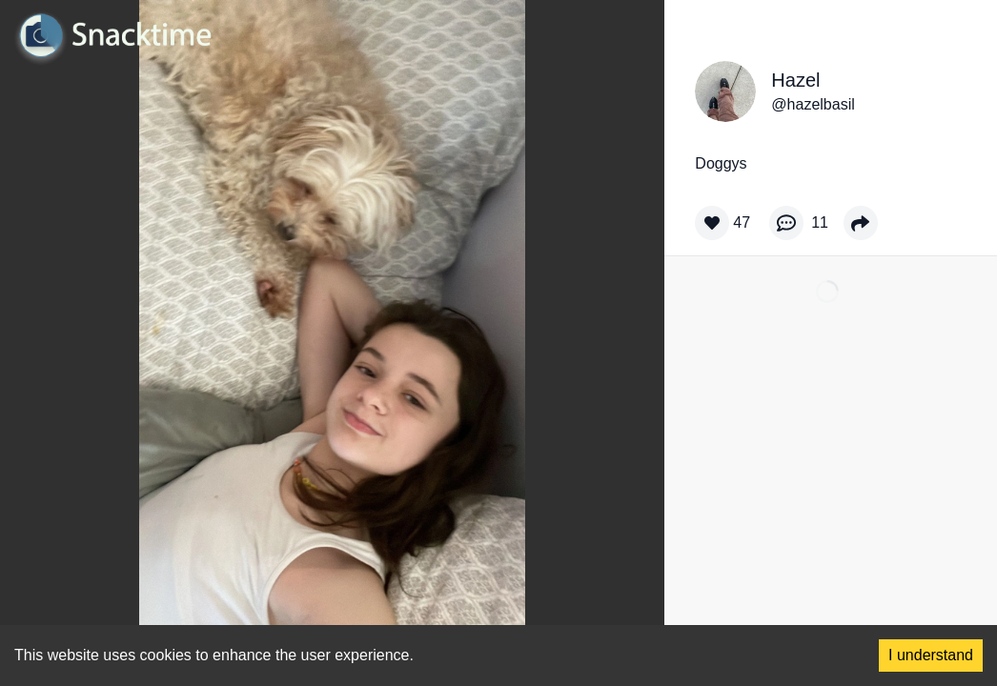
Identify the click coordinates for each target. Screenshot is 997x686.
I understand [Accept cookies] (930, 655)
